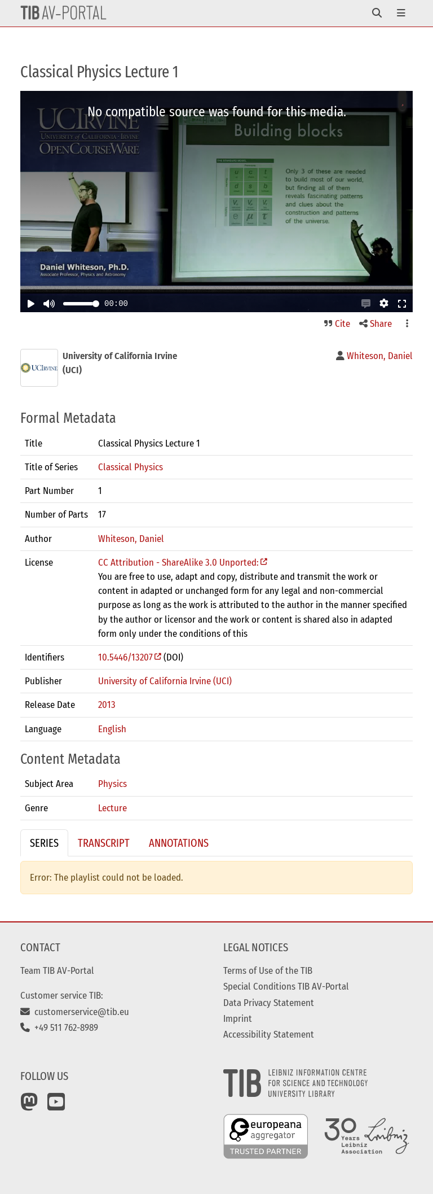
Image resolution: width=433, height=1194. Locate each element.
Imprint (237, 1018)
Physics (112, 783)
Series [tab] (44, 843)
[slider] (95, 303)
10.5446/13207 (125, 657)
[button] (366, 303)
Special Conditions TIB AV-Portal (286, 986)
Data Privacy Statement (268, 1002)
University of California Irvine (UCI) (165, 680)
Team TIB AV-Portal (57, 970)
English (112, 728)
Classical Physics (130, 467)
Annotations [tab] (179, 843)
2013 (107, 704)
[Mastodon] (29, 1106)
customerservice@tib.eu (74, 1011)
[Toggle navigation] (377, 13)
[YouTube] (56, 1106)
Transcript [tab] (104, 843)
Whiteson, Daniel (131, 538)
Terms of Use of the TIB (267, 970)
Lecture (112, 808)
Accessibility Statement (268, 1034)
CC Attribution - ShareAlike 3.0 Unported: (178, 562)
